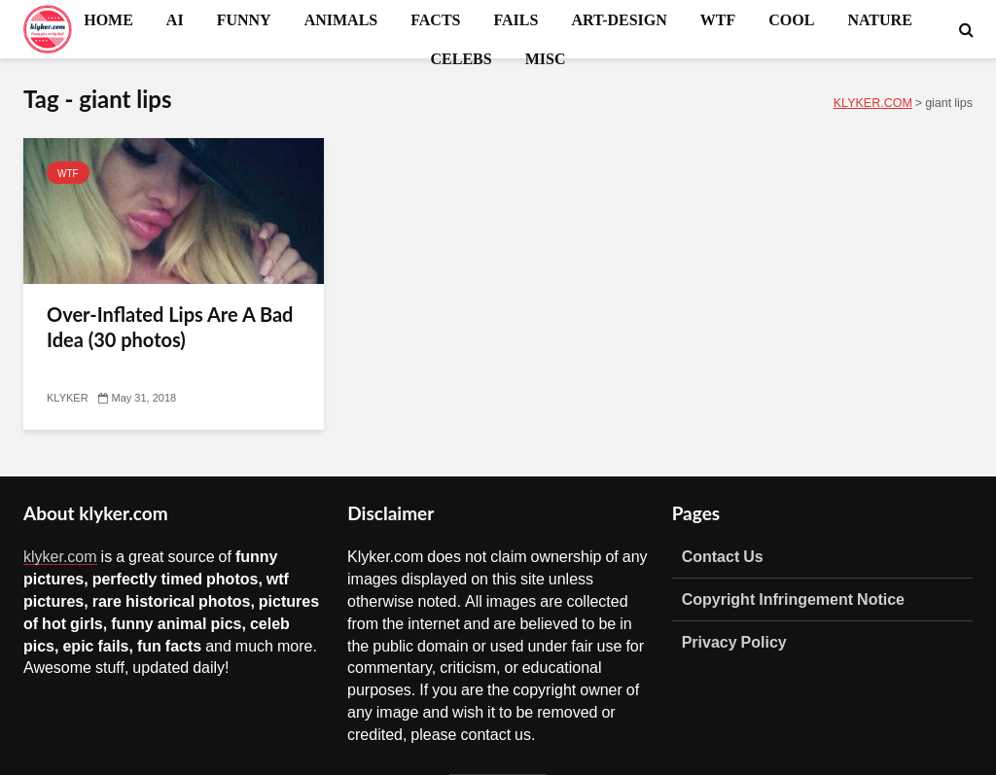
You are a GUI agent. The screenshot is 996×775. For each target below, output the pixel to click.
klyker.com (60, 556)
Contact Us (723, 556)
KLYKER (68, 398)
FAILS (515, 19)
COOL (791, 19)
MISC (545, 58)
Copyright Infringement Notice (793, 599)
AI (175, 19)
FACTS (435, 19)
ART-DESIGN (618, 19)
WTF (717, 19)
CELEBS (461, 58)
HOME (108, 19)
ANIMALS (341, 19)
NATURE (879, 19)
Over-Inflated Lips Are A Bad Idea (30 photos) (170, 326)
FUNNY (244, 19)
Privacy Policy (734, 642)
